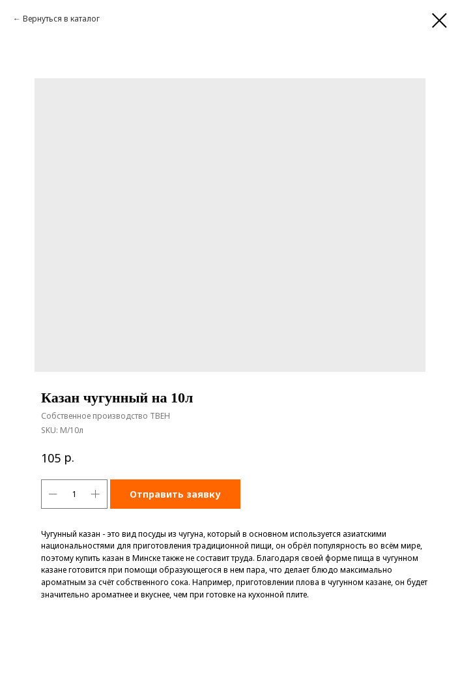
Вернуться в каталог (61, 18)
